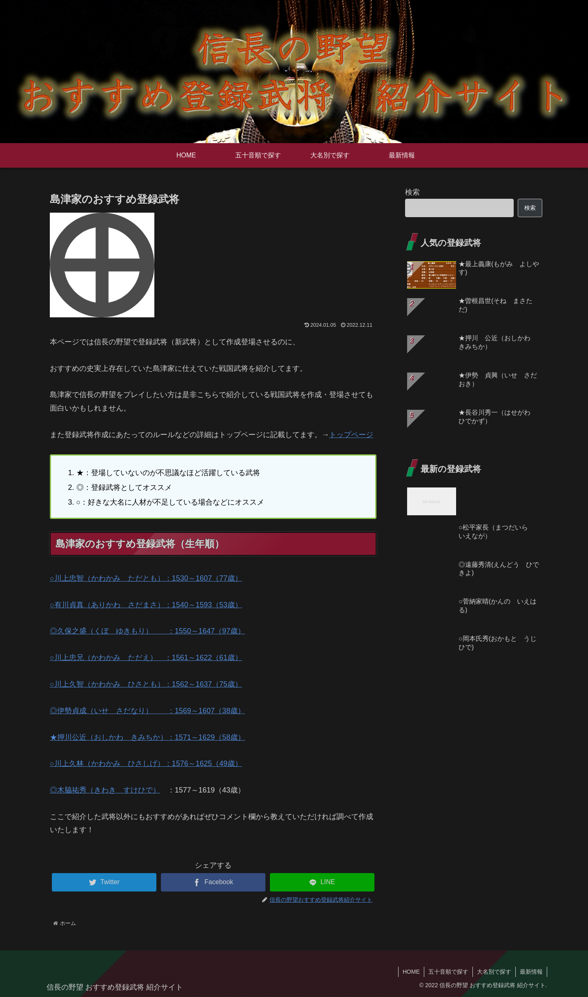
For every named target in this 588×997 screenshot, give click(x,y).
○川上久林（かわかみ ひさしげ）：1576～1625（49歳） (146, 763)
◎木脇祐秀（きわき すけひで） (105, 790)
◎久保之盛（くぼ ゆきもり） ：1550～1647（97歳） (147, 631)
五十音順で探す (448, 971)
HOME (411, 971)
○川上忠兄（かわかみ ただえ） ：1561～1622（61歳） (146, 657)
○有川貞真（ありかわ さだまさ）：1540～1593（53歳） (146, 605)
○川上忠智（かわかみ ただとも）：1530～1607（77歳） (146, 578)
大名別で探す (494, 971)
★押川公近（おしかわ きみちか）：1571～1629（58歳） (147, 737)
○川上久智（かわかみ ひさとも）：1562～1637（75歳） (146, 684)
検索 (412, 192)
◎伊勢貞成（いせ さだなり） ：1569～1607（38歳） (147, 711)
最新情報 (531, 971)
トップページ (351, 435)
